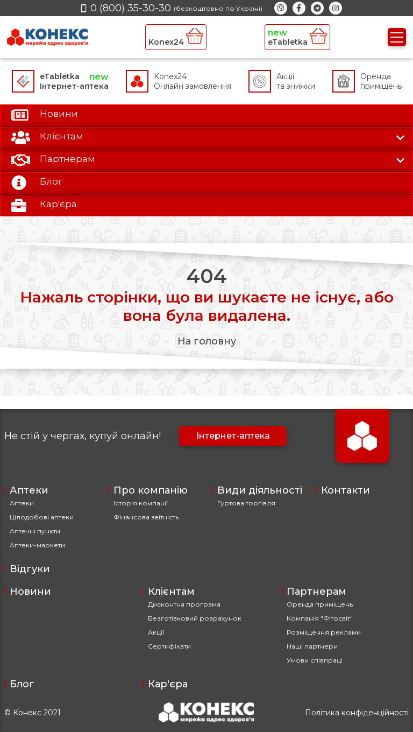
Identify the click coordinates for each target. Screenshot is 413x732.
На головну (206, 341)
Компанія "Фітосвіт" (320, 618)
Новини (30, 591)
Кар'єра (168, 684)
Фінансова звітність (146, 517)
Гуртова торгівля (246, 503)
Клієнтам (171, 591)
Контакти (345, 490)
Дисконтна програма (184, 604)
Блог (22, 684)
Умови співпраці (315, 660)
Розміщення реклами (324, 632)
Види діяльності (259, 490)
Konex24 (175, 37)
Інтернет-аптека (233, 436)
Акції (156, 632)
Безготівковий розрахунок (194, 618)
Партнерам (316, 591)
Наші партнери (312, 646)
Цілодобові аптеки (42, 517)
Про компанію (150, 490)
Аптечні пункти (35, 531)
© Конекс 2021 (32, 712)
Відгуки (30, 569)
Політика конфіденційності (357, 712)
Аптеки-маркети (37, 545)
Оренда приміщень (320, 604)
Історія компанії (140, 503)
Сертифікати (169, 646)
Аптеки (29, 490)
